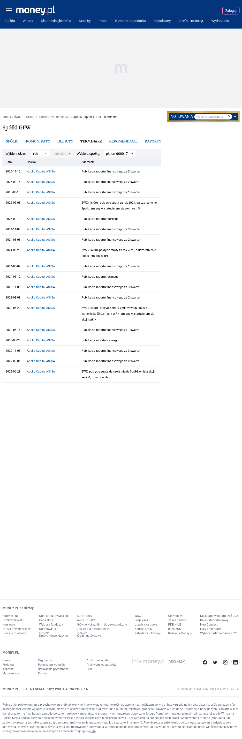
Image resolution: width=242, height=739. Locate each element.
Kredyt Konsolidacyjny (53, 635)
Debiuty (65, 141)
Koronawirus (47, 629)
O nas (6, 660)
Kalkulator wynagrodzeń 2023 (220, 616)
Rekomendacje (123, 141)
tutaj (94, 731)
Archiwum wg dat (98, 660)
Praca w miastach (14, 633)
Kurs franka (84, 616)
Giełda (30, 117)
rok (35, 154)
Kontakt (7, 669)
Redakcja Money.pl (180, 633)
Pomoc (42, 673)
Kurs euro (8, 624)
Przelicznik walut (13, 620)
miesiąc (60, 154)
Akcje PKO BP (86, 620)
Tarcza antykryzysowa (16, 629)
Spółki (12, 141)
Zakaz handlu (177, 620)
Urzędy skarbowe (146, 624)
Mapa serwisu (11, 673)
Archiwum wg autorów (101, 664)
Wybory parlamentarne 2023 (219, 633)
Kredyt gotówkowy (89, 635)
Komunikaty (38, 141)
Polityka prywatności (51, 664)
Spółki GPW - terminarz (54, 117)
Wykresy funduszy (51, 624)
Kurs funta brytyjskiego (54, 616)
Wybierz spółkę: (88, 154)
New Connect (209, 624)
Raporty (153, 141)
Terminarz (91, 141)
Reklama (8, 664)
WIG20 (139, 616)
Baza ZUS (174, 629)
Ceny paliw (175, 616)
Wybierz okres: (16, 154)
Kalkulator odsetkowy (214, 620)
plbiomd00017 (117, 154)
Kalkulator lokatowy (148, 633)
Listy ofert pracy (210, 629)
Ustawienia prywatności (53, 669)
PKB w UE (174, 624)
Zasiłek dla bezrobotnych (93, 629)
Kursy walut (10, 616)
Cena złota (46, 620)
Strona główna (12, 117)
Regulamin (45, 660)
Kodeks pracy (143, 629)
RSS (89, 669)
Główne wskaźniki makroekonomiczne (102, 624)
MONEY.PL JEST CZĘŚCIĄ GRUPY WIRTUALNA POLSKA (45, 689)
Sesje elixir (141, 620)
